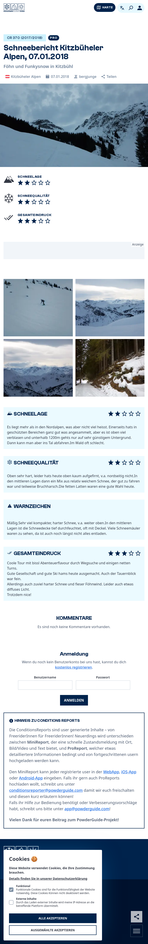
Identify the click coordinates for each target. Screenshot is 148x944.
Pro (53, 38)
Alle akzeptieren (52, 918)
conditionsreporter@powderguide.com (46, 790)
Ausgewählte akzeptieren (53, 930)
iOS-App (128, 771)
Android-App (31, 778)
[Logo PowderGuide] (14, 8)
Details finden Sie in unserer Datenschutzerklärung (48, 878)
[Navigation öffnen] (136, 931)
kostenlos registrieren (73, 667)
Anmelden (74, 700)
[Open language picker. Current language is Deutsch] (122, 8)
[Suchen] (131, 8)
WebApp (111, 771)
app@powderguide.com (87, 808)
